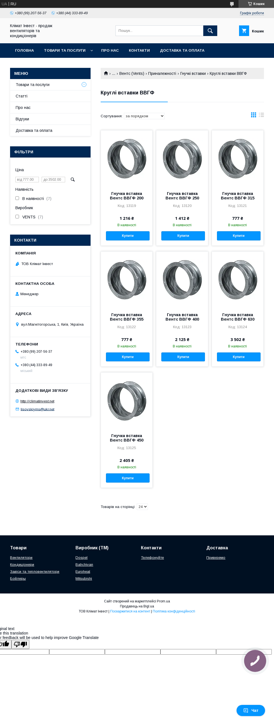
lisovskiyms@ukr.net (37, 409)
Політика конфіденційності (174, 611)
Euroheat (82, 571)
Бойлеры (18, 578)
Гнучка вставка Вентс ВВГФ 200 (126, 195)
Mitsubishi (83, 578)
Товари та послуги (65, 50)
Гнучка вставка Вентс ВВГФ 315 (237, 195)
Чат (250, 710)
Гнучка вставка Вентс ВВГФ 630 (237, 317)
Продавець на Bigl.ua (137, 606)
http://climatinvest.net (37, 401)
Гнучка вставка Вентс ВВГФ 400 (182, 317)
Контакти (139, 50)
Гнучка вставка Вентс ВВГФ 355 (126, 317)
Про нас (110, 50)
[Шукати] (210, 30)
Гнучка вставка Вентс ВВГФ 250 (182, 195)
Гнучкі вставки (193, 73)
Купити (128, 236)
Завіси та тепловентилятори (34, 571)
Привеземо (215, 557)
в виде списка (261, 116)
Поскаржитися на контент (130, 611)
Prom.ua (163, 601)
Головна (24, 50)
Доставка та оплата (182, 50)
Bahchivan (84, 564)
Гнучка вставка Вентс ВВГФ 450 (126, 437)
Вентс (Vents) (131, 73)
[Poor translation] (20, 644)
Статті (21, 96)
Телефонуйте (152, 557)
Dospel (81, 557)
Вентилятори (21, 557)
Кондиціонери (22, 564)
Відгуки (22, 119)
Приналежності (162, 73)
